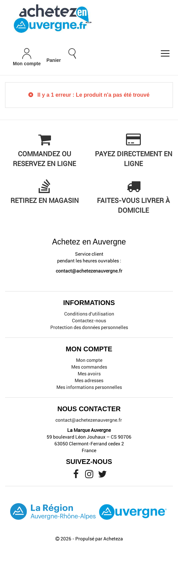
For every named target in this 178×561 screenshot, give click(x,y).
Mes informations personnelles (89, 387)
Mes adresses (89, 380)
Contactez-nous (89, 320)
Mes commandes (89, 367)
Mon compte (89, 360)
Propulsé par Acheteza (99, 538)
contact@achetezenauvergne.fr (89, 271)
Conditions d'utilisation (89, 314)
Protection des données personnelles (89, 327)
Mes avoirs (89, 373)
